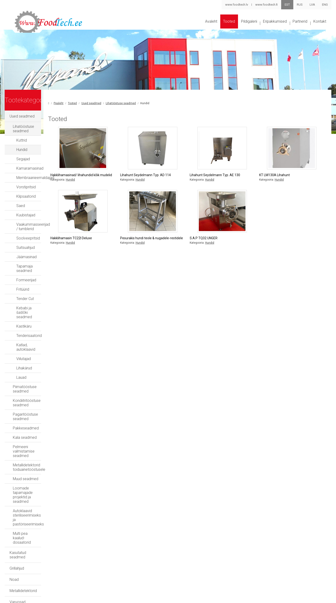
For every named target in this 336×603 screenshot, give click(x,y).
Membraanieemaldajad (35, 177)
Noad (14, 499)
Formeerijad (26, 271)
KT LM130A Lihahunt (284, 179)
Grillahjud (17, 488)
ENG (325, 4)
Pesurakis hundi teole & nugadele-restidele (173, 249)
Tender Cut (25, 289)
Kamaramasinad (29, 168)
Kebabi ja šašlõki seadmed (38, 299)
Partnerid (293, 26)
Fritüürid (22, 280)
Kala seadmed (25, 402)
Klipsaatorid (26, 196)
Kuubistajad (25, 215)
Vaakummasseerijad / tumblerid (42, 224)
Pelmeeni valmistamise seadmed (40, 411)
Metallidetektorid (23, 510)
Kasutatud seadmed (26, 477)
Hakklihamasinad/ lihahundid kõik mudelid (111, 181)
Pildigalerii (231, 26)
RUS (300, 4)
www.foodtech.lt (266, 4)
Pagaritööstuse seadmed (34, 383)
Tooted (205, 26)
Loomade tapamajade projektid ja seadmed (41, 441)
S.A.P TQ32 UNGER (222, 247)
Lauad (21, 355)
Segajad (23, 159)
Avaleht (183, 26)
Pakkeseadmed (26, 392)
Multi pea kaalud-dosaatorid (35, 466)
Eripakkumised (263, 26)
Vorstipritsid (26, 187)
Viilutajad (23, 336)
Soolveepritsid (28, 233)
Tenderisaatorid (29, 317)
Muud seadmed (25, 430)
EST (287, 4)
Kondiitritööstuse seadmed (35, 373)
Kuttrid (21, 140)
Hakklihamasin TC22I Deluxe (108, 247)
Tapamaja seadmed (32, 261)
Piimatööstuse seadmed (33, 364)
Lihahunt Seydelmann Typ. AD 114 (173, 179)
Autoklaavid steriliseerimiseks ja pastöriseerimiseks (39, 455)
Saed (20, 205)
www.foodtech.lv (236, 4)
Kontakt (319, 26)
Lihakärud (24, 345)
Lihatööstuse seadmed (32, 130)
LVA (312, 4)
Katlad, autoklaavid (31, 327)
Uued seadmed (22, 120)
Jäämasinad (26, 252)
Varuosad (17, 522)
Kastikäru (24, 308)
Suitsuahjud (25, 243)
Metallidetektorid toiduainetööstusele (43, 420)
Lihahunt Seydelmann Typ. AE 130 (233, 179)
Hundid (21, 149)
